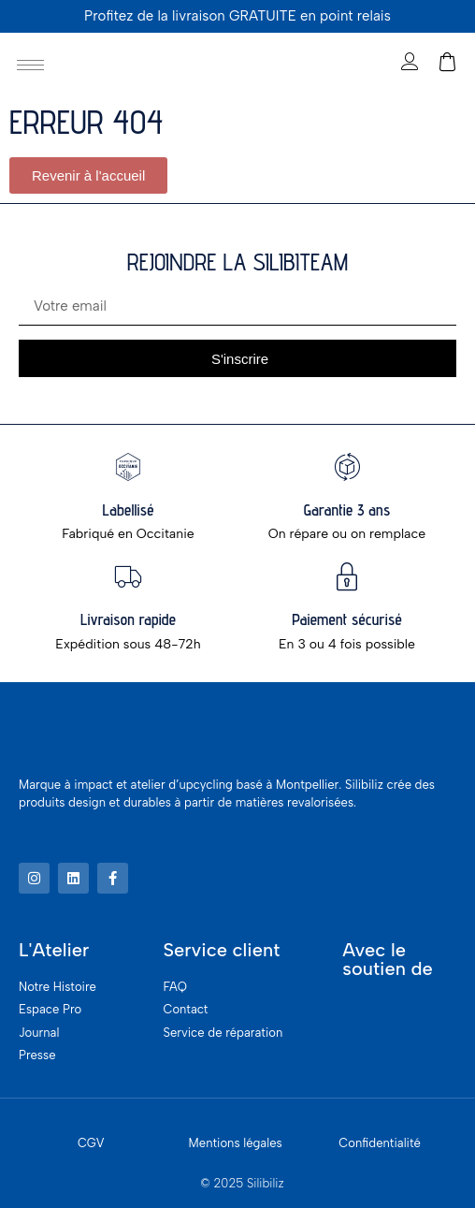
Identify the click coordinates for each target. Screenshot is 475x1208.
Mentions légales (235, 1143)
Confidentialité (379, 1143)
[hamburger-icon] (30, 65)
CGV (91, 1143)
